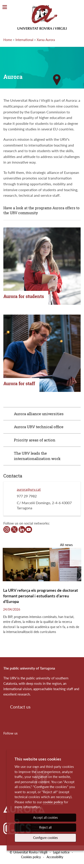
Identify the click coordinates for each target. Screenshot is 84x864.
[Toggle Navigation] (4, 7)
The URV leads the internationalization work (37, 456)
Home (7, 40)
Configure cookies (45, 838)
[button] (77, 557)
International (24, 40)
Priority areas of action (34, 440)
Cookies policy (31, 857)
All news (66, 545)
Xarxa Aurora (46, 40)
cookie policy (53, 802)
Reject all (45, 827)
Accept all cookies (45, 817)
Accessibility (55, 857)
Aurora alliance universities (39, 413)
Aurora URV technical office (38, 426)
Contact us (20, 706)
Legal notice (61, 852)
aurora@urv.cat (29, 489)
